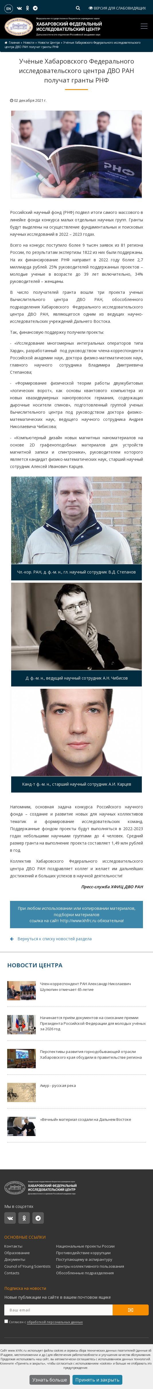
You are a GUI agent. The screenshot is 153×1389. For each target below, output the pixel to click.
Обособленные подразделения (85, 1272)
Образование (17, 1252)
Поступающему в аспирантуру (84, 1259)
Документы (14, 1259)
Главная (14, 43)
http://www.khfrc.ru (78, 920)
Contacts (11, 1272)
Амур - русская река (41, 1092)
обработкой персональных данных (55, 1322)
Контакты (13, 1246)
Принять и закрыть (97, 1380)
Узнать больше (49, 1380)
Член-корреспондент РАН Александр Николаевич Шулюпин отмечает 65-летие (69, 990)
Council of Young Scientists (27, 1266)
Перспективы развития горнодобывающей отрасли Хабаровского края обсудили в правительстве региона (74, 1058)
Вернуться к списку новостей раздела (51, 938)
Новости (28, 43)
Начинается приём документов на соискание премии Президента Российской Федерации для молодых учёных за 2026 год (76, 1024)
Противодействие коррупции (83, 1252)
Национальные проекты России (85, 1246)
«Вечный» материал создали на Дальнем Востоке (69, 1126)
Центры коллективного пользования (90, 1266)
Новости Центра (49, 43)
